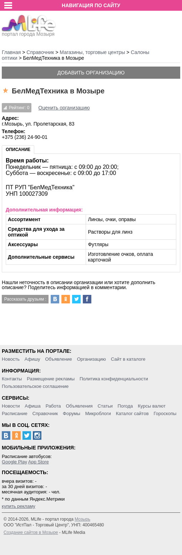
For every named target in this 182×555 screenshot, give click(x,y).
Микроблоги (98, 413)
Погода (125, 406)
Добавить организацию (91, 73)
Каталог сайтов (132, 413)
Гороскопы (164, 413)
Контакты (12, 378)
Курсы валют (152, 406)
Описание (18, 149)
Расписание (14, 413)
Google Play (14, 461)
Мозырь (82, 519)
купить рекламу (18, 506)
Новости (11, 406)
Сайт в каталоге (128, 359)
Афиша (32, 406)
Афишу (32, 359)
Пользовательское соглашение (35, 386)
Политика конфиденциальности (114, 378)
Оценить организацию (64, 108)
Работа (53, 406)
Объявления (79, 406)
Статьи (105, 406)
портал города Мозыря (29, 32)
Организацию (91, 359)
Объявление (58, 359)
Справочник (45, 413)
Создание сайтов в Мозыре (31, 532)
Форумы (71, 413)
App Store (38, 461)
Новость (11, 359)
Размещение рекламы (51, 378)
